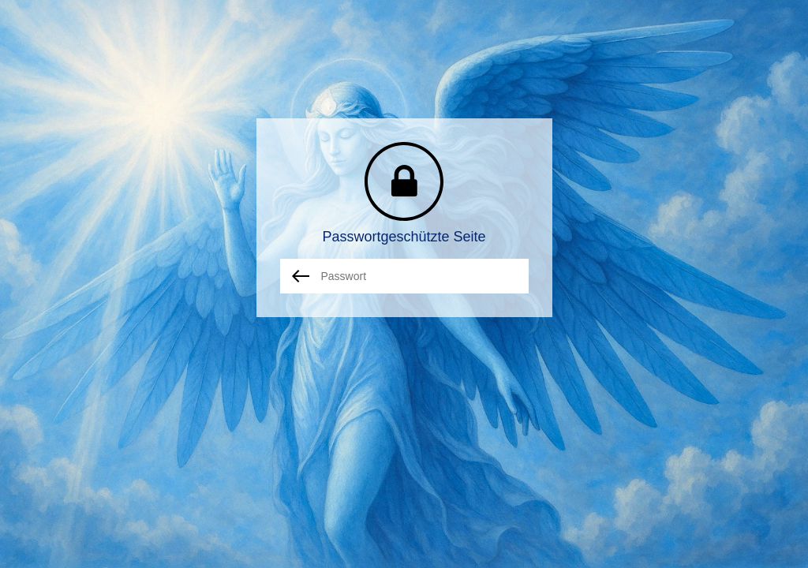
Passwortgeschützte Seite (403, 237)
